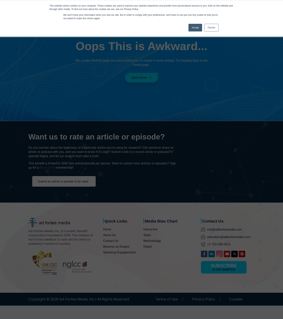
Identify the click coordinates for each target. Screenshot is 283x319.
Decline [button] (211, 27)
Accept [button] (195, 27)
